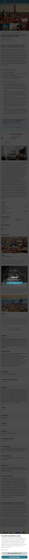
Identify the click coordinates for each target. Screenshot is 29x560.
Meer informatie (4, 549)
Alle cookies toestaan (14, 557)
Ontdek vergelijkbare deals (14, 283)
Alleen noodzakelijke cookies (14, 553)
